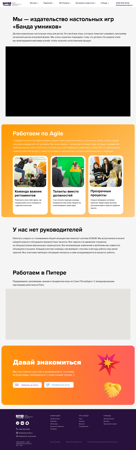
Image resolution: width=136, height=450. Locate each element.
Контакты (81, 421)
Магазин (33, 3)
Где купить (106, 421)
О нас (80, 419)
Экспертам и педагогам (85, 3)
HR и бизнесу (64, 3)
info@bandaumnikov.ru (124, 5)
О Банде (104, 3)
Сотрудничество (83, 426)
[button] (25, 385)
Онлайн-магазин (55, 419)
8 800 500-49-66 (122, 3)
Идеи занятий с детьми (110, 424)
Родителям (47, 3)
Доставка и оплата (109, 419)
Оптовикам (53, 429)
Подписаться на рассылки (27, 436)
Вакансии (81, 424)
